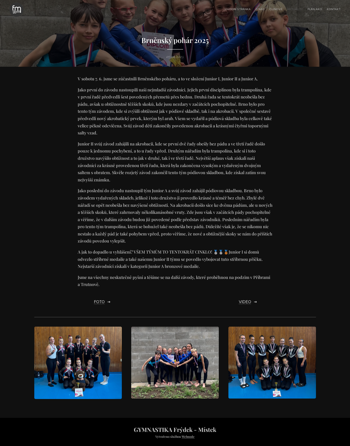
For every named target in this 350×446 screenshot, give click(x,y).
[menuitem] (317, 10)
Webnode (188, 436)
